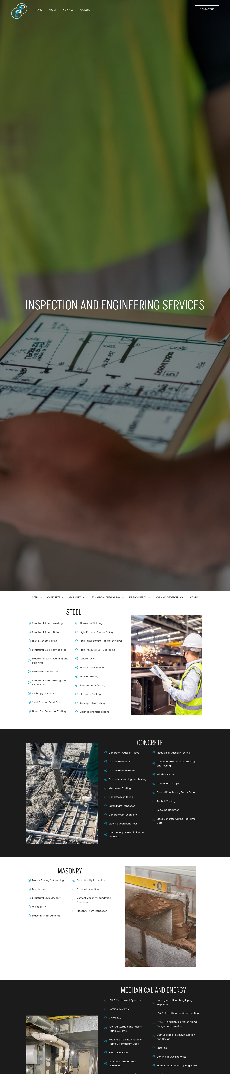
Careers (85, 9)
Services (68, 9)
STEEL (37, 597)
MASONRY (76, 597)
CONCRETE (55, 597)
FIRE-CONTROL (139, 597)
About (52, 9)
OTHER (194, 597)
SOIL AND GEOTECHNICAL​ (170, 597)
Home (38, 9)
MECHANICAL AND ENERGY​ (106, 597)
